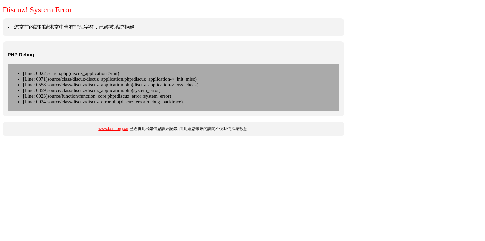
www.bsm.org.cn (113, 128)
